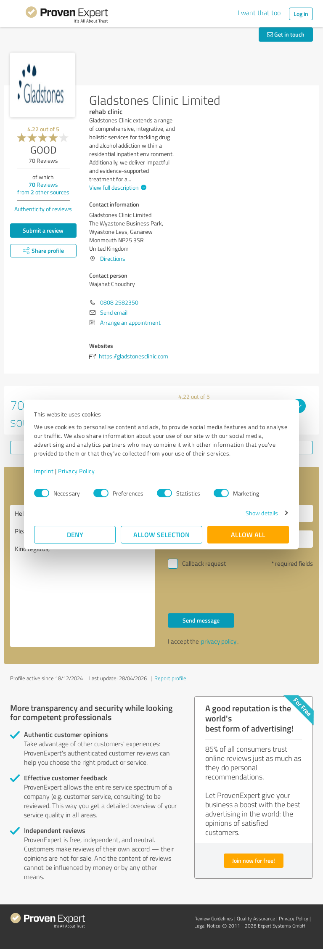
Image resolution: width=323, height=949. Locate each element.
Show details (262, 513)
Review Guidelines (213, 918)
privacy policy (218, 641)
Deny (75, 534)
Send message (201, 620)
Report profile (170, 678)
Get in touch (285, 34)
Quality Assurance (256, 918)
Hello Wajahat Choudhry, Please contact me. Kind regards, (82, 576)
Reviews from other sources (43, 188)
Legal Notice (207, 925)
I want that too (259, 12)
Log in (301, 14)
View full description (116, 187)
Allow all (248, 534)
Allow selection (161, 534)
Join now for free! (253, 860)
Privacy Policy (76, 471)
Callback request (204, 563)
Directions (112, 258)
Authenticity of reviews (43, 209)
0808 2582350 (119, 302)
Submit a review (43, 230)
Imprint (44, 471)
